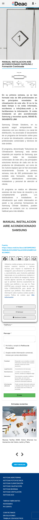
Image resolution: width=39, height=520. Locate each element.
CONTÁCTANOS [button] (9, 513)
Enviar (19, 395)
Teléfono (8, 325)
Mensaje (7, 333)
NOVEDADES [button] (8, 504)
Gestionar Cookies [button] (19, 317)
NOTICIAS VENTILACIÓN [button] (12, 492)
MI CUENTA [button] (7, 507)
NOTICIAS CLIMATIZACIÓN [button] (13, 483)
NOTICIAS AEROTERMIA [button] (12, 478)
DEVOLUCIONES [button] (9, 516)
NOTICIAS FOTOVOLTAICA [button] (13, 480)
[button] (19, 4)
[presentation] (17, 454)
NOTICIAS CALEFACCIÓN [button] (12, 486)
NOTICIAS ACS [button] (8, 495)
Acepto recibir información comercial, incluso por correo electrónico (18, 354)
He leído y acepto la (16, 347)
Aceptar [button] (19, 307)
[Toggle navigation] (34, 3)
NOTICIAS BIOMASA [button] (10, 489)
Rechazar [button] (19, 312)
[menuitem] (19, 477)
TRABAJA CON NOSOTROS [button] (13, 518)
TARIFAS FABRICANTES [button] (11, 501)
